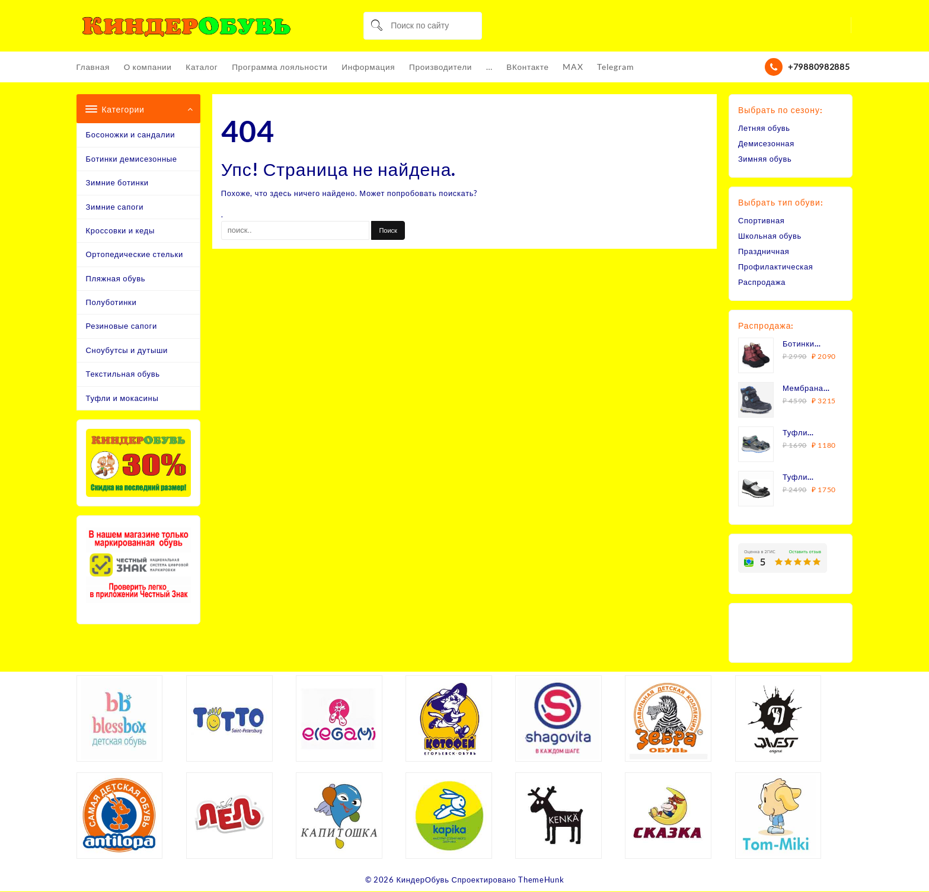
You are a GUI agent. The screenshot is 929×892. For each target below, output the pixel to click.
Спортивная (761, 221)
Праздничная (764, 251)
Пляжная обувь (116, 279)
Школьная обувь (770, 236)
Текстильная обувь (123, 374)
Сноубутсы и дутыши (127, 350)
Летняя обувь (764, 128)
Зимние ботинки (117, 183)
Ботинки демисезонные (131, 159)
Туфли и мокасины (122, 398)
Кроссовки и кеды (120, 231)
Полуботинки (111, 302)
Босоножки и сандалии (130, 135)
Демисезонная (766, 144)
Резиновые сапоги (121, 326)
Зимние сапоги (115, 206)
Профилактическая (776, 267)
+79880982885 (819, 67)
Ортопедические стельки (134, 254)
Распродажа (762, 282)
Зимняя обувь (765, 159)
